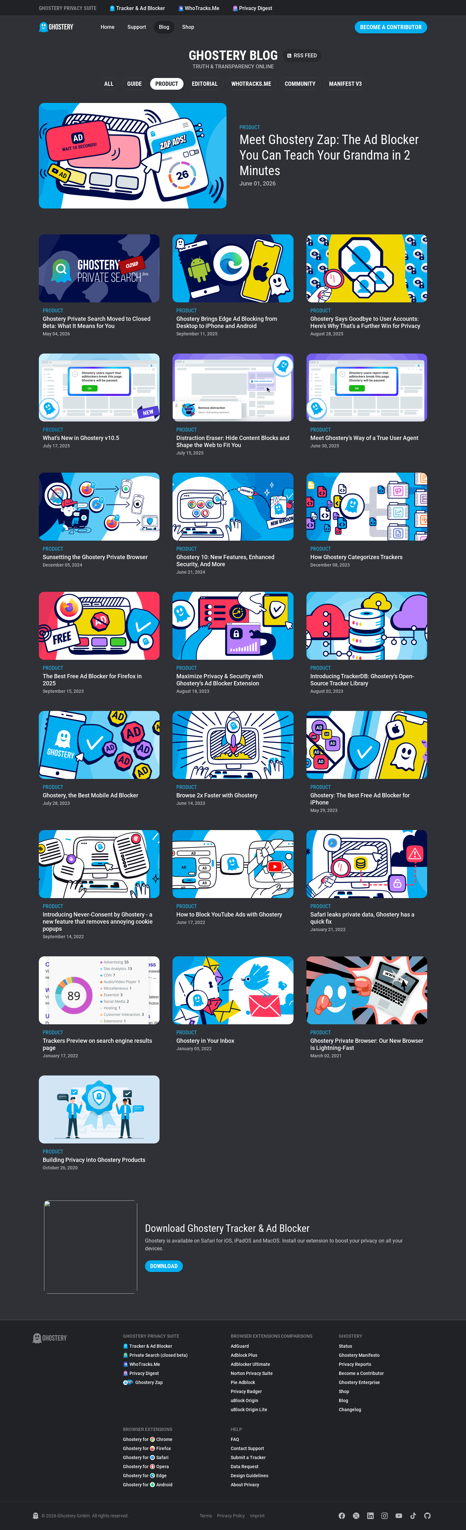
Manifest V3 (345, 83)
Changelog (350, 1409)
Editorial (205, 83)
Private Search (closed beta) (155, 1355)
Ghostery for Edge (145, 1475)
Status (345, 1346)
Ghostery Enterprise (359, 1382)
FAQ (235, 1439)
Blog (164, 27)
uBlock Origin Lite (249, 1409)
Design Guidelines (249, 1475)
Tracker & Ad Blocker (137, 8)
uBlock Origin (244, 1400)
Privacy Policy (231, 1515)
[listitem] (233, 155)
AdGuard (240, 1346)
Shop (188, 27)
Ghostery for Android (147, 1484)
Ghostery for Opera (146, 1466)
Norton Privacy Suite (252, 1373)
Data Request (245, 1466)
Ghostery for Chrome (147, 1439)
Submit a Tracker (248, 1457)
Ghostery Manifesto (359, 1355)
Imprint (257, 1515)
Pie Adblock (243, 1382)
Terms (206, 1515)
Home (108, 27)
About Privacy (245, 1484)
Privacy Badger (246, 1391)
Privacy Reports (355, 1364)
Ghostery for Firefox (147, 1448)
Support (137, 27)
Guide (134, 83)
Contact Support (247, 1448)
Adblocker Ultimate (250, 1364)
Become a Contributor (391, 27)
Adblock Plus (244, 1355)
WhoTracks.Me (198, 8)
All (109, 83)
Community (300, 83)
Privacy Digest (252, 8)
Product (166, 83)
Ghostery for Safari (146, 1457)
